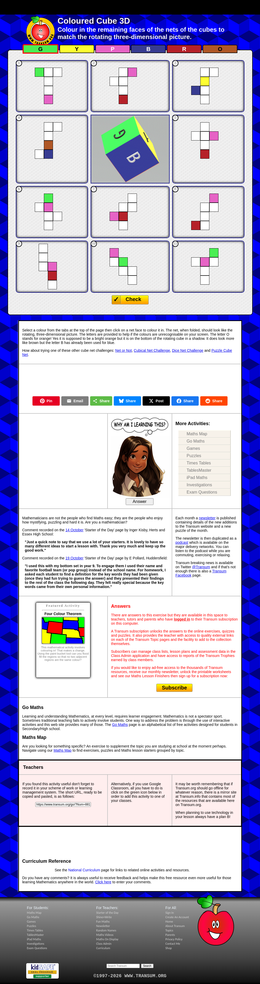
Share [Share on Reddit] (213, 401)
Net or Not (123, 350)
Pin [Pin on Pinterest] (46, 401)
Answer (139, 501)
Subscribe (174, 688)
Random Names (106, 930)
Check (133, 299)
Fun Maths (103, 921)
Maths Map (197, 434)
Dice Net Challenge (187, 350)
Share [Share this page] (101, 401)
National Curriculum (84, 870)
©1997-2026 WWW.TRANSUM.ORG (130, 976)
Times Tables (199, 463)
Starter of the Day (107, 913)
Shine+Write (104, 917)
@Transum (201, 567)
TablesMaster (199, 470)
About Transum (175, 926)
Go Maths (196, 441)
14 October (74, 530)
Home (169, 921)
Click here (103, 882)
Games (193, 448)
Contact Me (172, 943)
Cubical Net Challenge (152, 350)
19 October (74, 558)
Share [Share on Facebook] (185, 401)
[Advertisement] (130, 7)
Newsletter (103, 926)
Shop (168, 948)
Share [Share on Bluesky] (127, 401)
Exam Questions (202, 492)
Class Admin (103, 943)
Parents (170, 935)
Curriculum (103, 948)
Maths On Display (107, 939)
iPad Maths (197, 477)
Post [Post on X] (156, 401)
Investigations (199, 485)
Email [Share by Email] (75, 401)
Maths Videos (105, 935)
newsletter (207, 518)
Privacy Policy (174, 939)
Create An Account (177, 917)
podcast (182, 542)
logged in (182, 619)
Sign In (169, 913)
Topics (169, 930)
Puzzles (194, 455)
